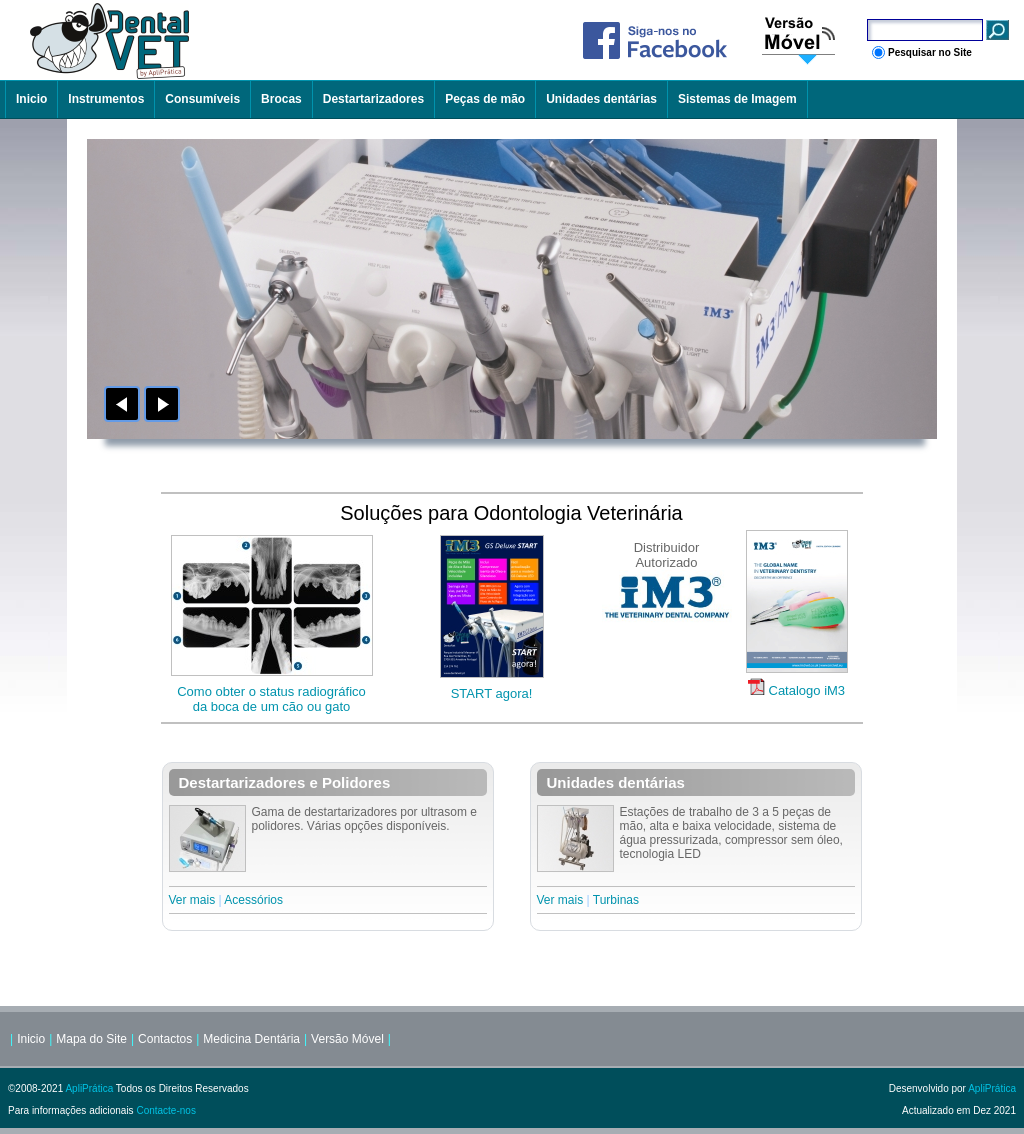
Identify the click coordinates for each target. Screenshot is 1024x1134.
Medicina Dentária (251, 1039)
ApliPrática (89, 1088)
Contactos (165, 1039)
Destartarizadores (373, 99)
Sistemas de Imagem (737, 99)
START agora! (492, 693)
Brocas (281, 99)
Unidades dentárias (601, 99)
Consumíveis (202, 99)
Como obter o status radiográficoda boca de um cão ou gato (271, 699)
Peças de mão (485, 99)
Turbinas (616, 900)
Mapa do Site (91, 1039)
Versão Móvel (347, 1039)
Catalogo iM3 (807, 690)
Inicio (31, 99)
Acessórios (253, 900)
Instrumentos (106, 99)
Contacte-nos (165, 1110)
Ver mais (192, 900)
